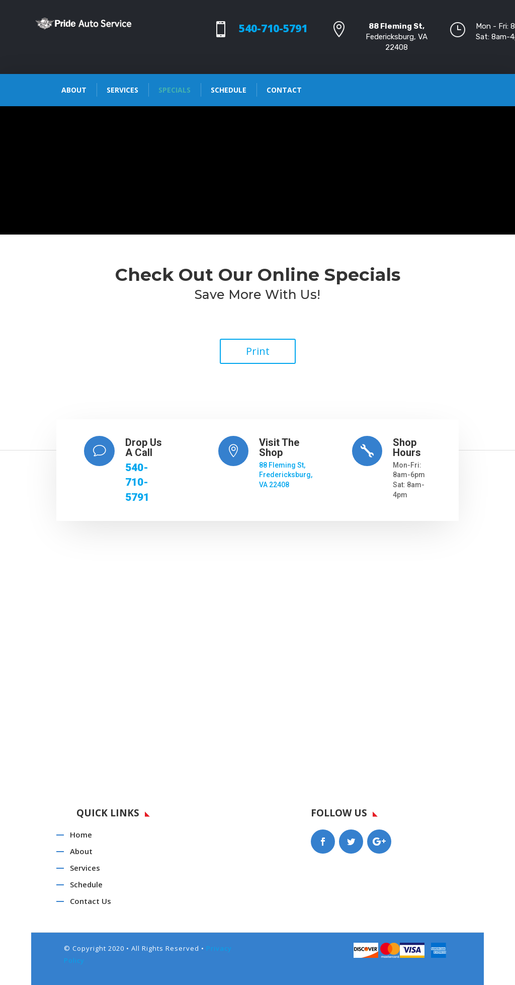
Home (81, 834)
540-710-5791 (273, 28)
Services (122, 90)
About (74, 90)
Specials (174, 90)
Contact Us (90, 901)
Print (258, 351)
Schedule (228, 90)
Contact (284, 90)
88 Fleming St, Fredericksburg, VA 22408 (285, 475)
